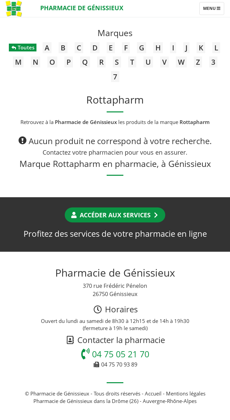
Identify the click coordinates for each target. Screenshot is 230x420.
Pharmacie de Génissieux (81, 8)
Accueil (153, 393)
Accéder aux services (115, 215)
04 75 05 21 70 (115, 354)
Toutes (22, 47)
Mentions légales (185, 393)
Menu (213, 10)
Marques (115, 32)
